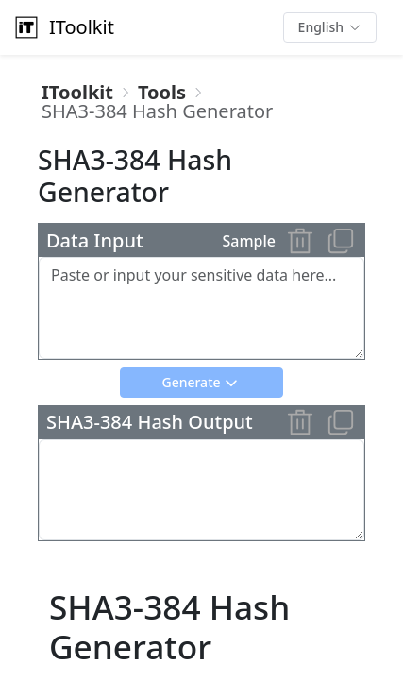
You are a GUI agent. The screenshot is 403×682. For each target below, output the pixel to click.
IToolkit (62, 27)
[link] (77, 92)
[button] (330, 27)
